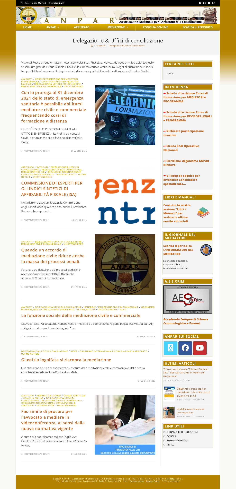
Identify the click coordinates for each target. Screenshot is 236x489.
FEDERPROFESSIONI (177, 440)
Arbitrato (83, 27)
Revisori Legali (66, 174)
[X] (170, 348)
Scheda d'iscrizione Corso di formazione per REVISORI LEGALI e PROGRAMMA (187, 116)
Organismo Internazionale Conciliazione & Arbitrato (51, 173)
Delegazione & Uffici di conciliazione (127, 45)
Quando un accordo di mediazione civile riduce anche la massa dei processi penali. (53, 255)
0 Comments (186, 380)
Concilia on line (33, 398)
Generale (90, 307)
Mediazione (118, 27)
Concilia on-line (155, 27)
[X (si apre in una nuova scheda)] (200, 3)
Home (27, 27)
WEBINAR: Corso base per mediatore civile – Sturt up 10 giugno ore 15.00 (193, 392)
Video (123, 309)
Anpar (52, 27)
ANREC (170, 444)
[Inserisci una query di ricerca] (187, 73)
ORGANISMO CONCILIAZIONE (182, 432)
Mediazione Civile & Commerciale (41, 86)
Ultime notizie (86, 309)
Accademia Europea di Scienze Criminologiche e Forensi (185, 321)
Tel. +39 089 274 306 (35, 3)
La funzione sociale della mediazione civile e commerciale (80, 315)
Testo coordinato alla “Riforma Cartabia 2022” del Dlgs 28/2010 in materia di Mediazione (185, 373)
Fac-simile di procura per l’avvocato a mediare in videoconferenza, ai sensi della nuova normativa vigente (53, 419)
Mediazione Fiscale (33, 172)
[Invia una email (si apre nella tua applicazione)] (213, 3)
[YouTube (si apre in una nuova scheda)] (209, 3)
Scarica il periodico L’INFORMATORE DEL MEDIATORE (178, 250)
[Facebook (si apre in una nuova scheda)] (204, 3)
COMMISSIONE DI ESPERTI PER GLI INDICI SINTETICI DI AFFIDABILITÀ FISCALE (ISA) (52, 188)
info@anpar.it (57, 3)
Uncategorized (73, 86)
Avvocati (26, 79)
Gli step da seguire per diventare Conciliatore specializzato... (181, 180)
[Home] (92, 45)
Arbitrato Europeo (49, 396)
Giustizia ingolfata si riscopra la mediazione (66, 359)
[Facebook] (185, 348)
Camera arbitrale (74, 396)
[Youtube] (200, 348)
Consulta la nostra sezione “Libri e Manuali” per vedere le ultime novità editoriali (177, 213)
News (73, 351)
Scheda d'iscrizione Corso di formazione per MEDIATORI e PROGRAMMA (185, 97)
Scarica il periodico (198, 27)
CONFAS (171, 436)
